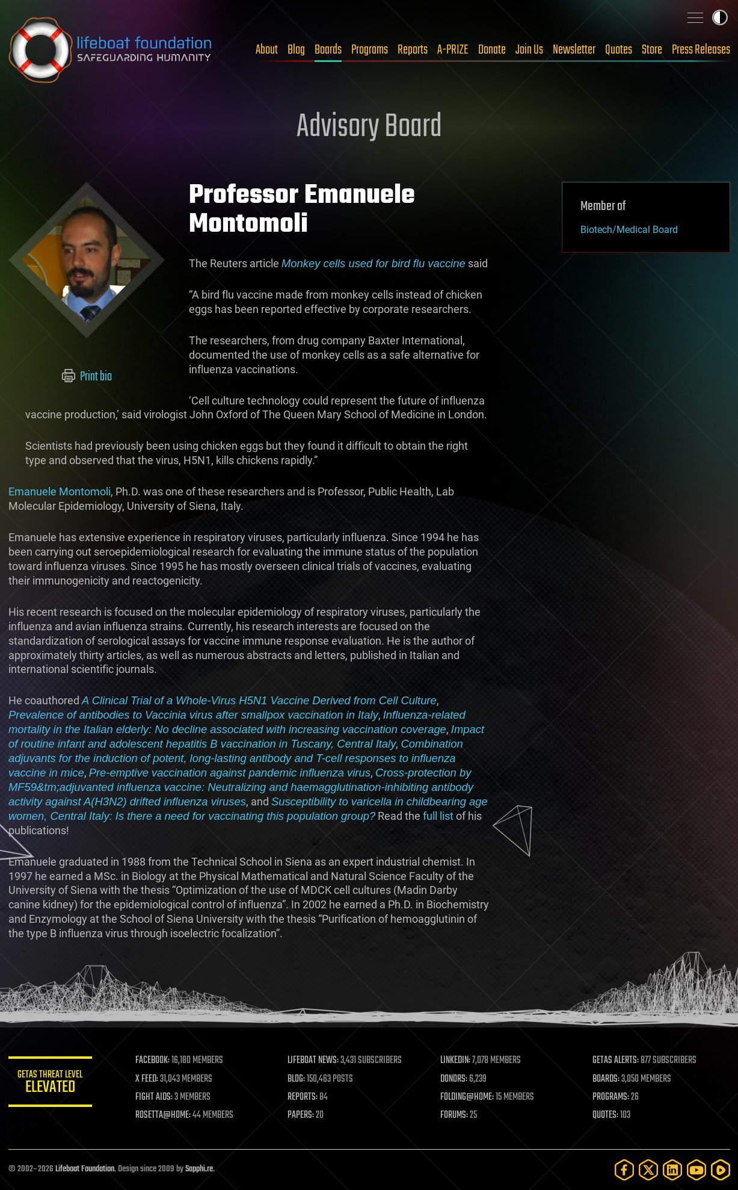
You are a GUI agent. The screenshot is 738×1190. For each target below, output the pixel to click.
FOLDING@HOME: (467, 1097)
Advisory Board (369, 127)
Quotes (618, 50)
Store (652, 50)
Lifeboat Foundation (84, 1169)
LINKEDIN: (455, 1060)
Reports (413, 50)
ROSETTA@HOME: (163, 1115)
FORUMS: (454, 1115)
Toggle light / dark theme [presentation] (720, 17)
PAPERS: (301, 1115)
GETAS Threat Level (50, 1083)
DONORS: (453, 1079)
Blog (296, 50)
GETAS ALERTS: (615, 1060)
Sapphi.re (199, 1169)
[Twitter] (648, 1169)
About (267, 50)
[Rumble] (720, 1169)
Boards (328, 50)
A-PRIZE (453, 50)
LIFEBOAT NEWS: (313, 1060)
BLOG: (297, 1079)
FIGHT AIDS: (154, 1097)
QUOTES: (605, 1115)
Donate (492, 50)
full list (438, 816)
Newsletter (574, 50)
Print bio (86, 376)
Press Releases (701, 50)
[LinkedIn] (672, 1169)
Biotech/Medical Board (629, 229)
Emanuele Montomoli (59, 491)
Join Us (529, 50)
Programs (369, 50)
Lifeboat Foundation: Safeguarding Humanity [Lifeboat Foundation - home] (110, 50)
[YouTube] (696, 1169)
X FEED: (147, 1079)
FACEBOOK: (153, 1060)
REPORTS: (303, 1097)
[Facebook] (624, 1169)
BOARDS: (606, 1079)
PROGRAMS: (610, 1097)
